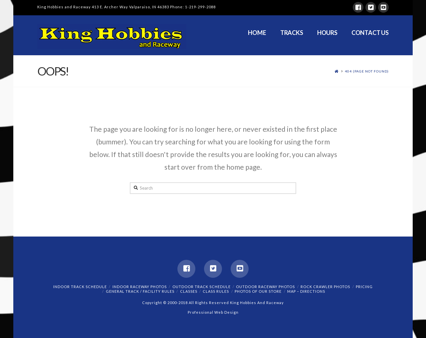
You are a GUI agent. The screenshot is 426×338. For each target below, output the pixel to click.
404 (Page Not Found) (367, 71)
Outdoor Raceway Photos (265, 286)
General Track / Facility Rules (140, 291)
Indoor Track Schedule (80, 286)
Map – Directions (306, 291)
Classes (188, 291)
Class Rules (216, 291)
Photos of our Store (258, 291)
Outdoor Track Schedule (201, 286)
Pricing (364, 286)
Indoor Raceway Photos (139, 286)
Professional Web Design (213, 312)
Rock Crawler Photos (325, 286)
